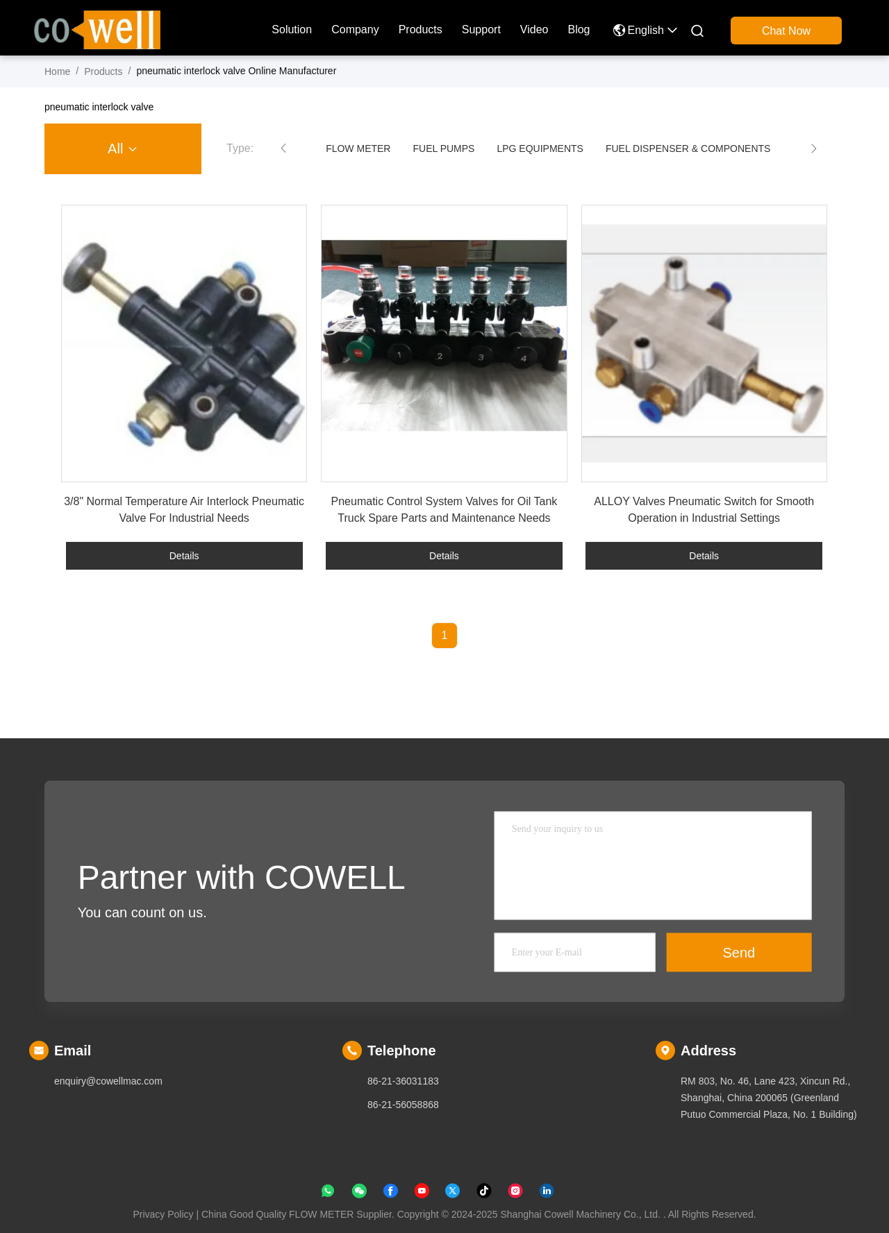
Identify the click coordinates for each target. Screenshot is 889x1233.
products (420, 29)
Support (481, 29)
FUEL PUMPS (443, 148)
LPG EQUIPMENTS (540, 148)
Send (739, 952)
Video (534, 29)
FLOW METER (358, 148)
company (355, 29)
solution (292, 29)
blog (578, 29)
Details (184, 555)
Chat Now (786, 31)
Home (57, 71)
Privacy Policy (163, 1214)
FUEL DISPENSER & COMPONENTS (688, 148)
